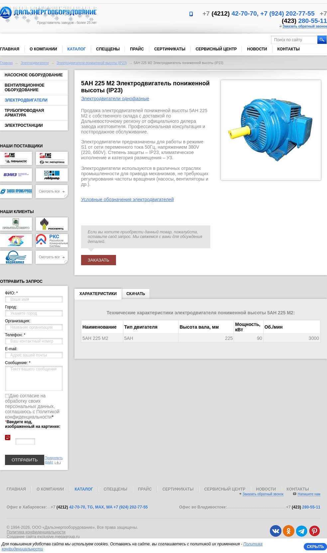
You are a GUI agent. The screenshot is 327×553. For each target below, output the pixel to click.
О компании (43, 49)
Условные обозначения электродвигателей (127, 199)
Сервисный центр (216, 49)
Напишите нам (309, 494)
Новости (257, 49)
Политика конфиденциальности (36, 532)
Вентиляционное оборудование (25, 87)
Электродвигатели (35, 63)
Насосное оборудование (34, 75)
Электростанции (24, 125)
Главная (9, 49)
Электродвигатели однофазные (115, 98)
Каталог (76, 49)
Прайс (137, 49)
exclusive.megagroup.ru (58, 536)
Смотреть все (51, 191)
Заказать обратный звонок (305, 26)
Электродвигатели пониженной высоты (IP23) (91, 63)
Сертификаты (169, 49)
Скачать (135, 293)
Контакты (288, 49)
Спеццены (108, 49)
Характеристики (98, 295)
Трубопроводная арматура (24, 113)
